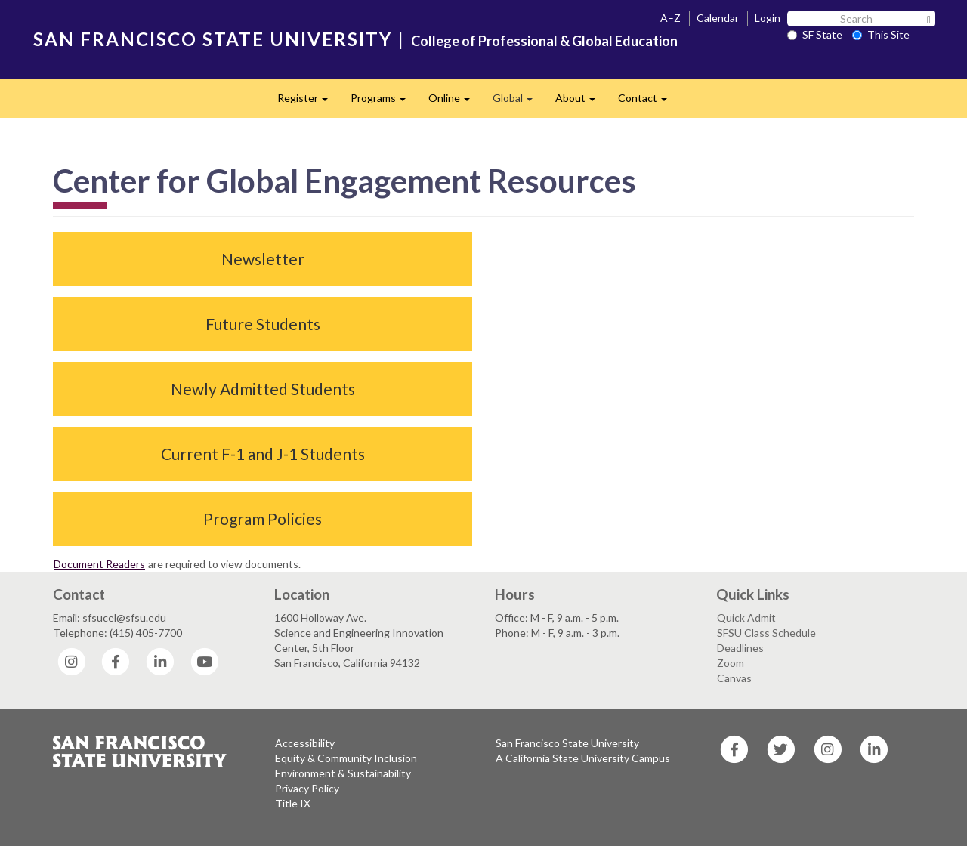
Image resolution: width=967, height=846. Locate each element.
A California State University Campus (583, 758)
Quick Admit (746, 617)
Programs (384, 102)
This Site (881, 34)
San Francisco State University (567, 742)
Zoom (730, 662)
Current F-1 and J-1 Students (263, 453)
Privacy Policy (307, 788)
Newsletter (262, 258)
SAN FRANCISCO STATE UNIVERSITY (212, 39)
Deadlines (740, 647)
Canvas (734, 678)
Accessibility (305, 742)
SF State (814, 34)
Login (767, 17)
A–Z (670, 17)
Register (308, 102)
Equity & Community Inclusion (346, 758)
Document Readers (99, 563)
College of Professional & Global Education (544, 40)
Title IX (292, 803)
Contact (648, 102)
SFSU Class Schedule (766, 632)
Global (518, 102)
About (581, 102)
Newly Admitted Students (263, 388)
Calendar (718, 17)
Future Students (262, 323)
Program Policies (262, 518)
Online (454, 102)
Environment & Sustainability (343, 773)
